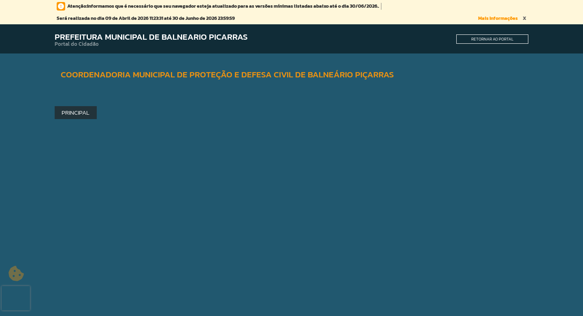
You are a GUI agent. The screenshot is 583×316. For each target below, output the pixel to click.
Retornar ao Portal (492, 39)
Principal (75, 112)
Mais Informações (498, 18)
